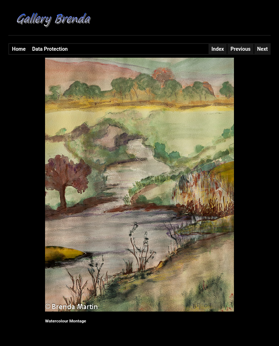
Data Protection (50, 49)
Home (18, 49)
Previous (240, 49)
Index (217, 49)
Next (262, 49)
